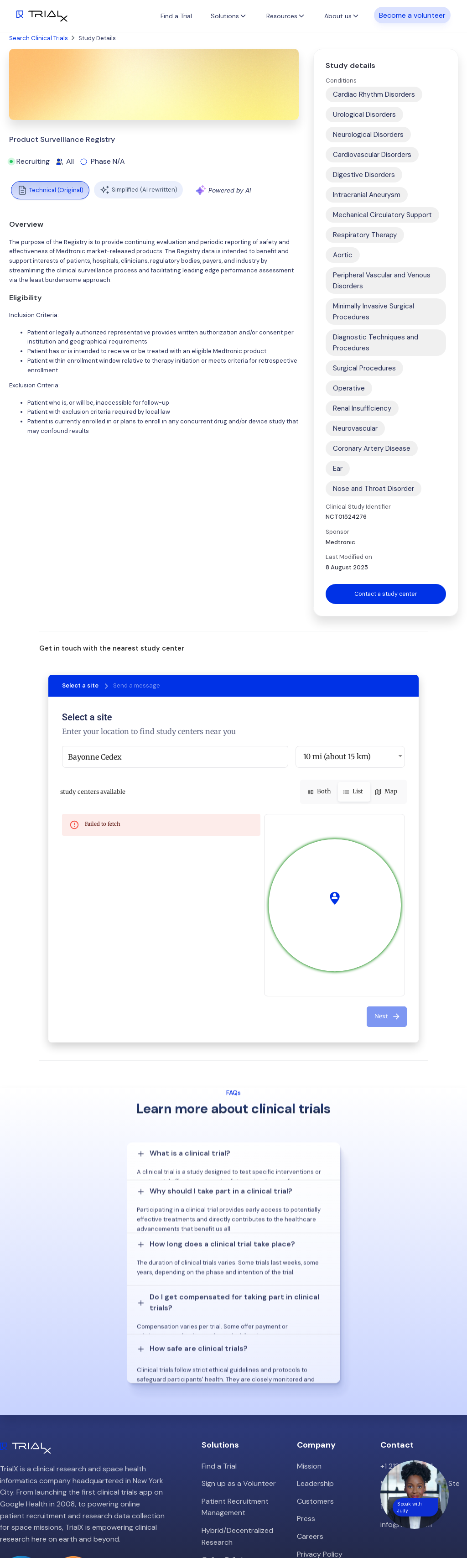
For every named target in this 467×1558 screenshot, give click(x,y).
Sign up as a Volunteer (239, 1374)
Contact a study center (386, 594)
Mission (309, 1356)
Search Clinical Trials (38, 38)
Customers (315, 1391)
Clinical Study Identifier (358, 507)
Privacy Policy (319, 1444)
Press (306, 1409)
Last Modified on (349, 557)
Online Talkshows (230, 1450)
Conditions (341, 80)
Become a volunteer (412, 15)
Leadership (315, 1374)
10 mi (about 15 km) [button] (337, 756)
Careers (310, 1426)
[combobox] (175, 757)
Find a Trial (176, 16)
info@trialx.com (406, 1414)
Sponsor (337, 532)
